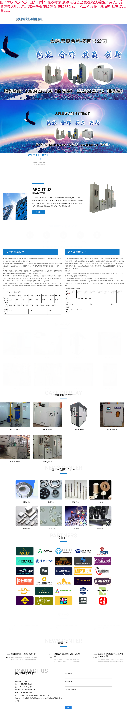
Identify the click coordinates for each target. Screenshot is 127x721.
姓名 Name (68, 673)
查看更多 (39, 212)
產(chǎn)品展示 (89, 20)
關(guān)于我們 (73, 20)
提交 (68, 707)
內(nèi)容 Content (71, 689)
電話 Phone (68, 681)
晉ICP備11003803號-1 (78, 713)
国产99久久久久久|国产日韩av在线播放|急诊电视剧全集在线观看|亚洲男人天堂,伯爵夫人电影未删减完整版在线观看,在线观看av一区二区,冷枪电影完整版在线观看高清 (63, 6)
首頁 (60, 20)
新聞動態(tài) (105, 20)
